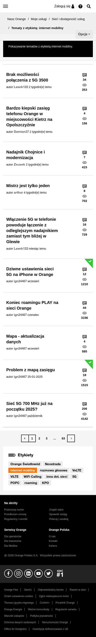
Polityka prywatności (41, 615)
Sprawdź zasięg (58, 514)
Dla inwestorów (12, 541)
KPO (45, 483)
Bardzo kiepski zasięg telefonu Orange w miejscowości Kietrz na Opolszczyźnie (29, 116)
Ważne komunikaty (38, 609)
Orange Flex (11, 589)
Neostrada (53, 464)
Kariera (53, 545)
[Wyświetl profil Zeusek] (19, 164)
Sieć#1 (28, 589)
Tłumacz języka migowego (19, 602)
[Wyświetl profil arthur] (18, 192)
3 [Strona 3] (46, 438)
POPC (14, 483)
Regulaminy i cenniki (15, 519)
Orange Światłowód (25, 464)
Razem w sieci (78, 589)
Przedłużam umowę (15, 514)
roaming (30, 483)
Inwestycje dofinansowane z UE (50, 629)
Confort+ (45, 602)
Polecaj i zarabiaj (58, 519)
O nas (52, 536)
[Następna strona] (71, 438)
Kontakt (53, 541)
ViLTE (14, 476)
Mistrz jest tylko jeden (28, 185)
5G (74, 476)
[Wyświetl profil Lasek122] (21, 87)
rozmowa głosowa (53, 470)
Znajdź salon (56, 509)
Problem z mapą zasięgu (30, 370)
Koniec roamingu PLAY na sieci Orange (32, 305)
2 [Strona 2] (39, 438)
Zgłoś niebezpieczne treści (54, 596)
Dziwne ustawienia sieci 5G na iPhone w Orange (30, 272)
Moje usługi (39, 19)
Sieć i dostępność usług (68, 19)
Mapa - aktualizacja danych (25, 339)
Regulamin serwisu (66, 609)
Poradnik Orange (65, 602)
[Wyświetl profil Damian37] (21, 131)
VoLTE (76, 470)
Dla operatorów (12, 536)
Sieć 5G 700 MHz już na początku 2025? (29, 406)
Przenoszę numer (14, 509)
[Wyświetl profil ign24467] (20, 281)
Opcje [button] (82, 34)
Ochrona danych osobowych (20, 622)
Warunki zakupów (14, 615)
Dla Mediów (10, 545)
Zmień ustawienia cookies (18, 596)
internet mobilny (22, 470)
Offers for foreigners (15, 629)
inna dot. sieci (56, 476)
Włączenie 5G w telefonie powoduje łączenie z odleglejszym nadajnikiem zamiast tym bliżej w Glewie (32, 230)
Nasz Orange (16, 19)
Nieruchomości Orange (55, 622)
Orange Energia (13, 609)
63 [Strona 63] (63, 438)
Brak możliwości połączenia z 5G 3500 (27, 77)
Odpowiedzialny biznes (51, 589)
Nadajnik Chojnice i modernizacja (25, 155)
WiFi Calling (32, 476)
